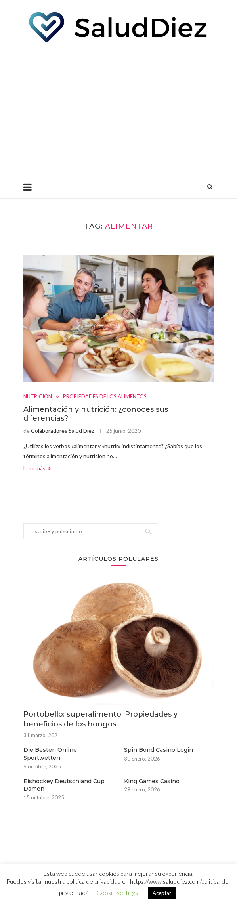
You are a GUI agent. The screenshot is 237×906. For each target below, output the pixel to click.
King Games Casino (152, 781)
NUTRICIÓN (37, 396)
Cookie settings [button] (117, 892)
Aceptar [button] (162, 893)
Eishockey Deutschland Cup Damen (64, 785)
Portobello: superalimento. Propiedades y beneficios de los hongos (100, 719)
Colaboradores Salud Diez (62, 430)
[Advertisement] (118, 107)
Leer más (37, 468)
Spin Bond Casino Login (158, 749)
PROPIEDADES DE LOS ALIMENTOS (105, 396)
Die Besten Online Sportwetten (50, 753)
